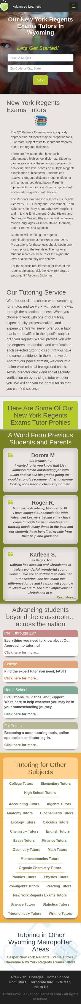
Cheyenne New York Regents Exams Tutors (40, 962)
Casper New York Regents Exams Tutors (40, 957)
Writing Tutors (60, 913)
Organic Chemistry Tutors (40, 868)
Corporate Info (41, 982)
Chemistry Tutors (24, 831)
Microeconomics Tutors (40, 859)
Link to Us (40, 987)
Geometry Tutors (26, 850)
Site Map (63, 982)
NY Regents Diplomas (37, 275)
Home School (58, 977)
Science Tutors (23, 904)
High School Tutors (40, 793)
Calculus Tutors (56, 822)
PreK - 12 (18, 977)
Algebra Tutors (59, 804)
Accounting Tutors (24, 804)
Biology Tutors (23, 822)
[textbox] (40, 57)
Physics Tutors (56, 877)
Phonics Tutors (23, 877)
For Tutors (17, 982)
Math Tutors (57, 850)
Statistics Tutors (56, 904)
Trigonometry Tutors (24, 913)
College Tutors (21, 783)
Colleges (36, 977)
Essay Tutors (24, 840)
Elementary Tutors (56, 783)
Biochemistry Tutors (56, 813)
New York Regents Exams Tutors (40, 895)
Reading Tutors (58, 886)
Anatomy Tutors (19, 813)
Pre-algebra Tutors (23, 886)
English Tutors (58, 831)
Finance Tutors (54, 840)
